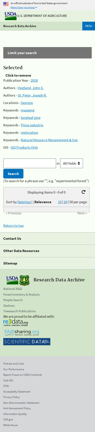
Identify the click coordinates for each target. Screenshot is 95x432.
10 (60, 201)
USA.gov (8, 419)
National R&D (12, 289)
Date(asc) (25, 201)
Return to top (13, 225)
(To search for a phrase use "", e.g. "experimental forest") (46, 180)
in (70, 163)
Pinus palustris (32, 125)
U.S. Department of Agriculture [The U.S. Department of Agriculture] (36, 16)
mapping (28, 110)
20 (65, 201)
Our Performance (13, 369)
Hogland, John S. (31, 87)
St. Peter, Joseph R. (32, 95)
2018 (34, 80)
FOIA (6, 386)
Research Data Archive (19, 26)
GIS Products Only (24, 147)
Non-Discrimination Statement (21, 403)
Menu (88, 26)
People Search (13, 300)
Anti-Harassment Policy (17, 408)
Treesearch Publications (19, 311)
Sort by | (28, 201)
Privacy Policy (11, 397)
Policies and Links (13, 363)
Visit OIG (8, 380)
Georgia (27, 102)
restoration (29, 132)
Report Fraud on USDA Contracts (22, 375)
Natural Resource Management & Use (49, 140)
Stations (9, 305)
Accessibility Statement (16, 391)
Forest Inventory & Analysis (21, 294)
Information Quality (15, 414)
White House (10, 425)
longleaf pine (30, 117)
